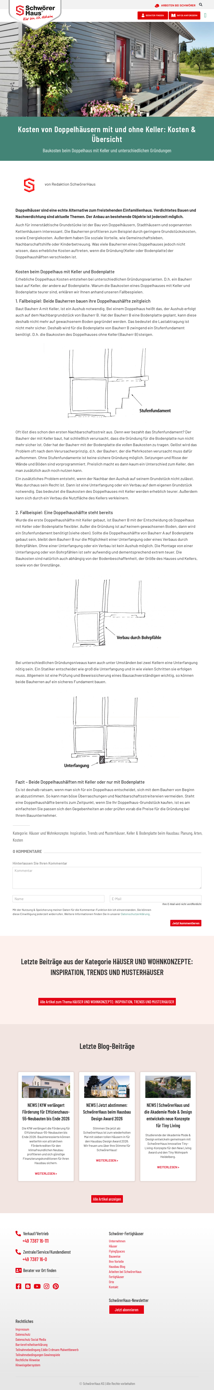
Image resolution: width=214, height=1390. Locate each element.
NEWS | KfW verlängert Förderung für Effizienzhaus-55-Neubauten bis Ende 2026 (46, 1111)
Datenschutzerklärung (135, 914)
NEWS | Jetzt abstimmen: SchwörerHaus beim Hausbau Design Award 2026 (107, 1111)
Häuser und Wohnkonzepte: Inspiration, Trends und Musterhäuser (77, 833)
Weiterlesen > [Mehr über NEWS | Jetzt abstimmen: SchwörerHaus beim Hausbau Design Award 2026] (107, 1160)
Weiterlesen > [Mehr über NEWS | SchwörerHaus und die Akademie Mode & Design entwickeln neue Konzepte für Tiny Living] (168, 1167)
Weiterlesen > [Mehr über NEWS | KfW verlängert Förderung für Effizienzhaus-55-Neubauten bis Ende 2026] (46, 1173)
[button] (201, 5)
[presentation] (139, 927)
